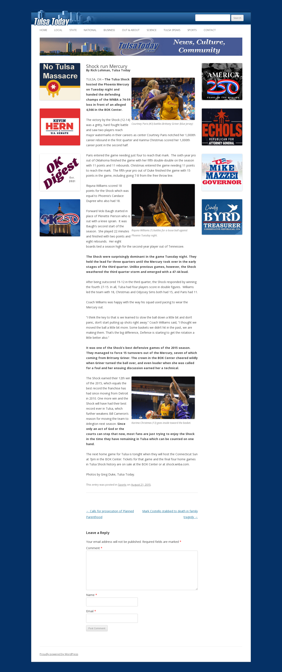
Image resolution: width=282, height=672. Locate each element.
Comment (94, 548)
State (73, 30)
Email (91, 611)
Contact (210, 30)
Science (151, 30)
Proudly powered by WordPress (59, 654)
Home (43, 30)
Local (58, 30)
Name (91, 595)
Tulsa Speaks (172, 30)
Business (109, 30)
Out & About (131, 30)
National (90, 30)
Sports (192, 30)
